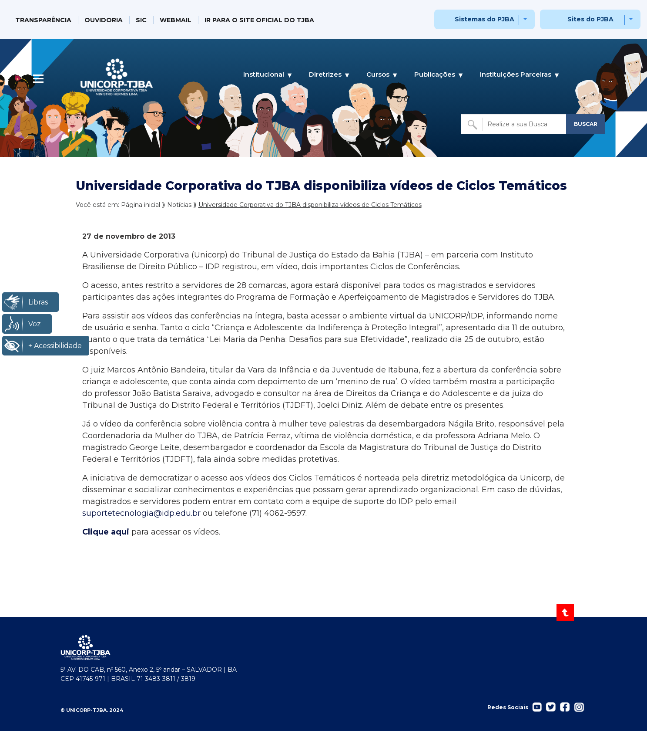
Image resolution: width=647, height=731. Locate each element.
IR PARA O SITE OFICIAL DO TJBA (259, 20)
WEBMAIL (175, 20)
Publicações (434, 74)
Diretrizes (325, 74)
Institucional (263, 74)
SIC (141, 20)
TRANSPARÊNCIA (43, 20)
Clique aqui (105, 532)
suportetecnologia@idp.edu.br (141, 513)
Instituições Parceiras (515, 74)
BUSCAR (585, 124)
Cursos (377, 74)
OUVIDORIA (103, 20)
